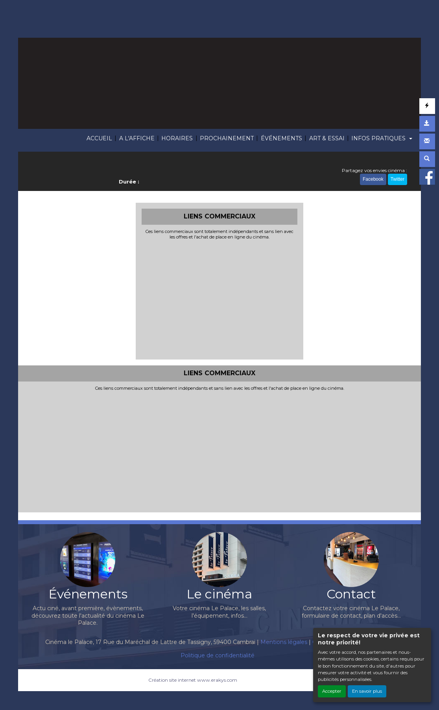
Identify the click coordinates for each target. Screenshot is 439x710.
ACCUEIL (99, 138)
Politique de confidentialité (218, 655)
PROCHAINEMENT (227, 138)
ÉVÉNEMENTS (281, 138)
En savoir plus (367, 691)
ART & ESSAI (327, 138)
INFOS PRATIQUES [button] (379, 138)
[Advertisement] (220, 299)
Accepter (331, 691)
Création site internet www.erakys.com (192, 680)
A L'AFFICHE (137, 138)
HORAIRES (177, 138)
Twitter (397, 179)
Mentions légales (283, 642)
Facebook (373, 179)
